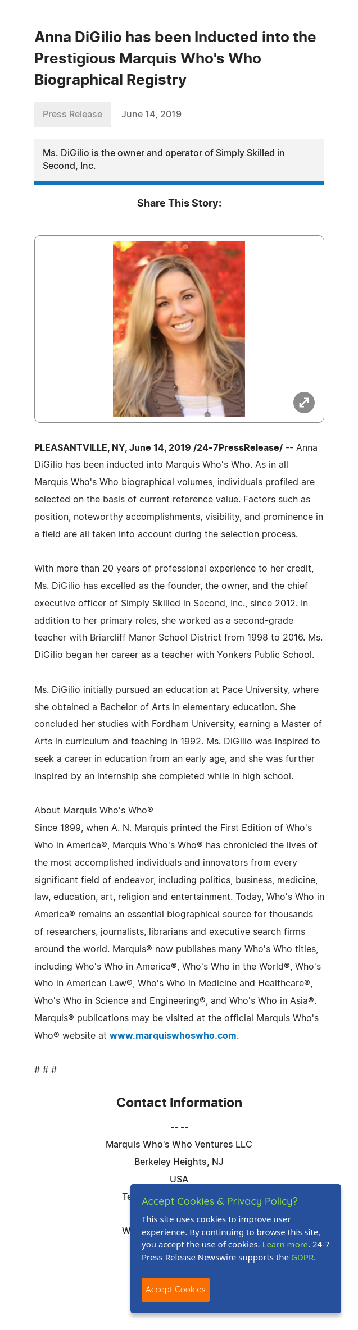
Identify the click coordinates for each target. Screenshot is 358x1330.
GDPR (302, 1257)
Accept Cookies (176, 1289)
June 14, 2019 (151, 114)
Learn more (285, 1244)
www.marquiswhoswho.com (173, 1035)
